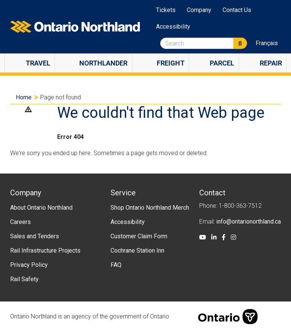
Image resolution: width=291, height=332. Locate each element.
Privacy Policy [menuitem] (29, 264)
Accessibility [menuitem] (173, 26)
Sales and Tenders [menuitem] (34, 236)
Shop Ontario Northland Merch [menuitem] (150, 207)
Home (24, 97)
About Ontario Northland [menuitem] (41, 207)
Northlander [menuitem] (103, 63)
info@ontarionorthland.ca (248, 221)
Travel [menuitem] (38, 63)
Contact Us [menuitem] (237, 10)
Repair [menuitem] (271, 63)
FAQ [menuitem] (116, 264)
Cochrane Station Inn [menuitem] (137, 250)
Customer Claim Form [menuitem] (139, 236)
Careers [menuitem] (20, 221)
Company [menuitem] (199, 10)
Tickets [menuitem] (166, 10)
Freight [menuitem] (171, 63)
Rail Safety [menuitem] (24, 279)
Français (267, 43)
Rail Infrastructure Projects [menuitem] (45, 250)
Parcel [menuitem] (222, 63)
